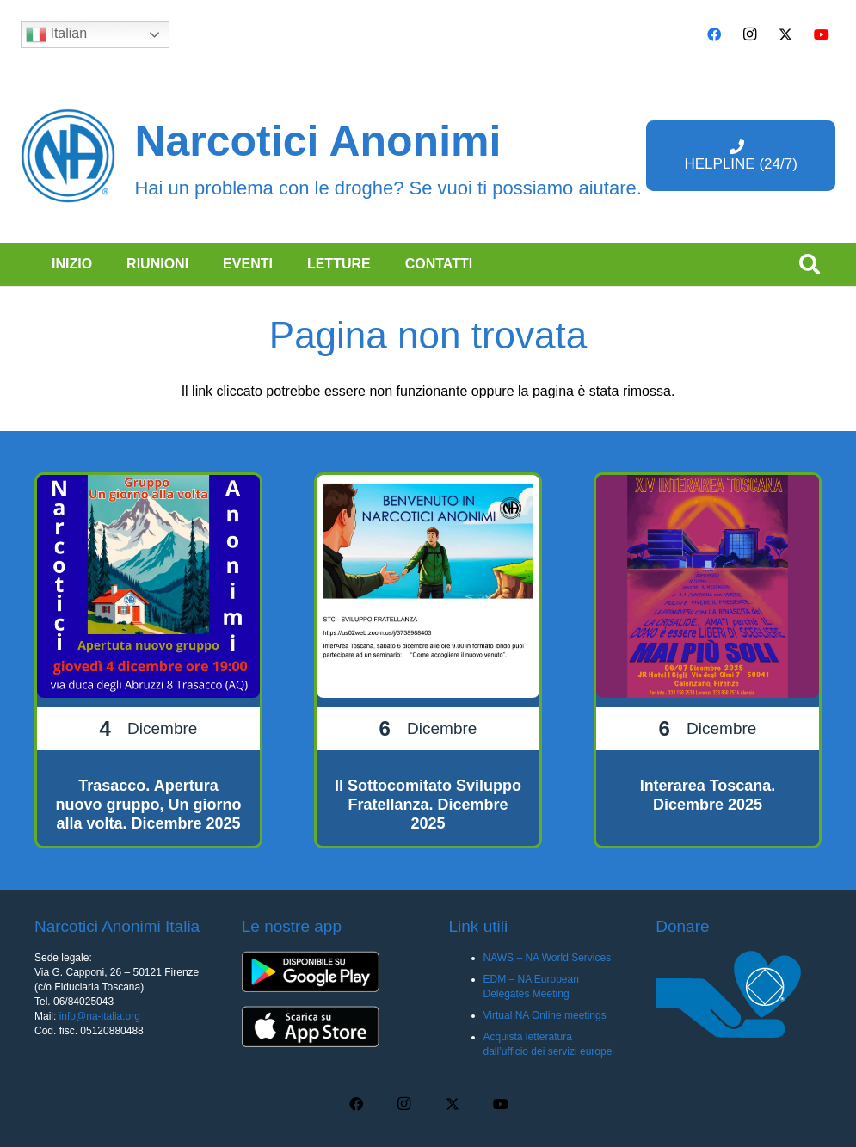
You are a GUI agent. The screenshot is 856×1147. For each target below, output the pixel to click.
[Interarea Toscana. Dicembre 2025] (708, 660)
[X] (785, 34)
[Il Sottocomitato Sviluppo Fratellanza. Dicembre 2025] (428, 660)
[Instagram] (750, 34)
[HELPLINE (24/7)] (740, 155)
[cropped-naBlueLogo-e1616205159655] (68, 155)
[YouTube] (821, 34)
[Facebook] (714, 34)
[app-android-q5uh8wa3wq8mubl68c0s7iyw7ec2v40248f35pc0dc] (325, 971)
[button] (809, 264)
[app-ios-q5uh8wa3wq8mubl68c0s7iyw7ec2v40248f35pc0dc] (325, 1026)
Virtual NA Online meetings (545, 1015)
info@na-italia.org (99, 1016)
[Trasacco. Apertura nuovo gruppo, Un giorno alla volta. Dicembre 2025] (148, 660)
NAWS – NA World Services (547, 958)
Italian (56, 34)
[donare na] (739, 994)
